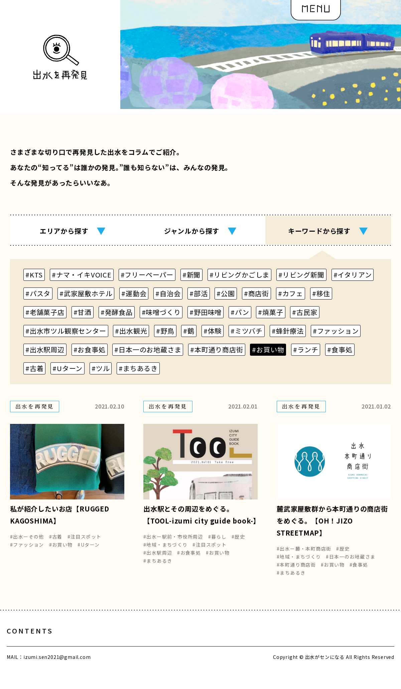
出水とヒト (88, 642)
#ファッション (27, 549)
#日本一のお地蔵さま (350, 561)
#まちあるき (157, 565)
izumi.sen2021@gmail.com (57, 668)
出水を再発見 (197, 642)
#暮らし (217, 541)
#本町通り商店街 (296, 569)
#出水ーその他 (27, 541)
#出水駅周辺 (157, 557)
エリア (73, 231)
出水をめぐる (141, 642)
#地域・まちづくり (165, 549)
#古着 (55, 541)
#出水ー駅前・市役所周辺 (173, 541)
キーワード (328, 231)
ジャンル (200, 231)
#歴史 (238, 541)
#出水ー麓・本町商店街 (304, 553)
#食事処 (359, 569)
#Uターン (89, 549)
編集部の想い (256, 642)
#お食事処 (189, 557)
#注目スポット (85, 541)
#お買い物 (61, 549)
